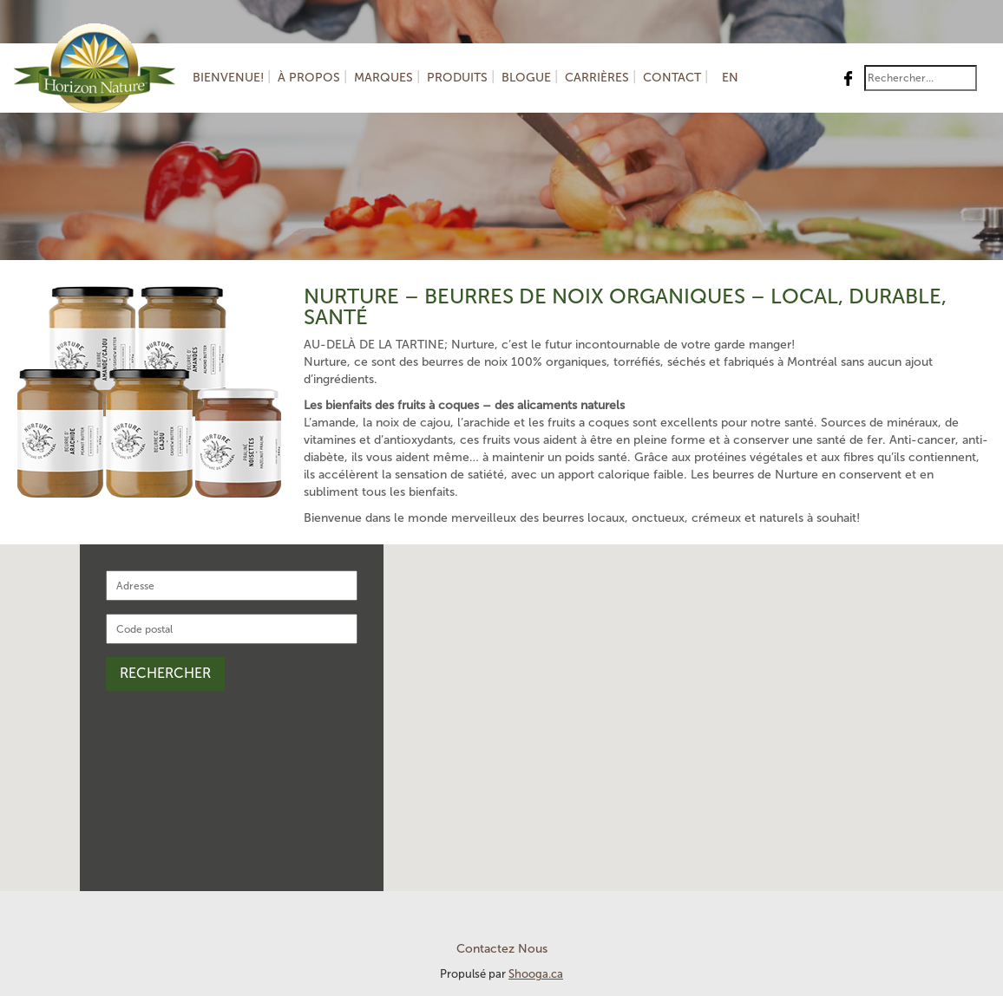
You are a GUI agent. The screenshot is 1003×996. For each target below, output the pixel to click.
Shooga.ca (535, 973)
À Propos (309, 77)
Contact (672, 77)
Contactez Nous (501, 948)
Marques (383, 77)
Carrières (597, 77)
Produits (457, 77)
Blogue (526, 77)
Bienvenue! (228, 77)
